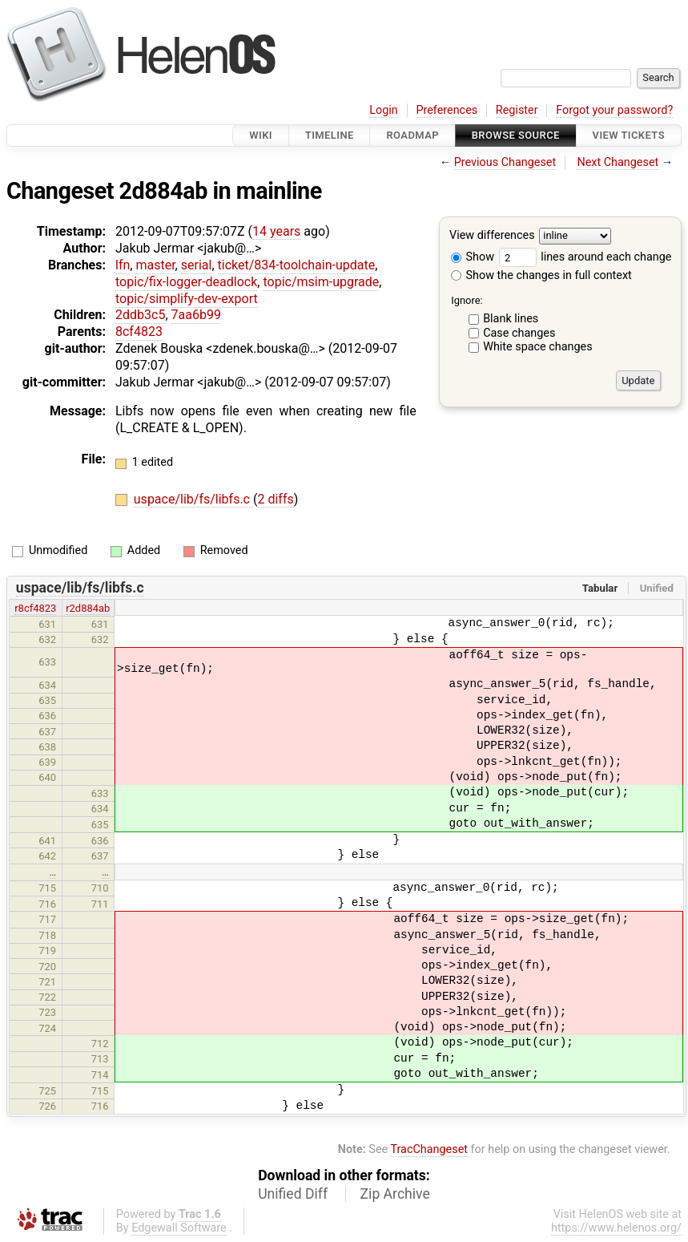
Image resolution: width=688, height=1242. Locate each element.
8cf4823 (139, 331)
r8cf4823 (35, 608)
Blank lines (510, 319)
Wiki (260, 135)
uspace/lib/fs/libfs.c (193, 499)
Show (472, 257)
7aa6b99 (196, 314)
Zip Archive (395, 1194)
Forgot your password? (614, 110)
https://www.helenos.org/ (616, 1228)
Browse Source (516, 135)
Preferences (446, 110)
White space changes (538, 347)
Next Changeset (617, 162)
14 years (276, 231)
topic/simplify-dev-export (186, 298)
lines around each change (585, 257)
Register (517, 110)
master (155, 265)
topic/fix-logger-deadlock (186, 281)
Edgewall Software (179, 1228)
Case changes (519, 333)
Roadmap (412, 135)
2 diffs (275, 499)
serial (196, 265)
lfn (122, 265)
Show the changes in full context (541, 275)
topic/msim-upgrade (321, 281)
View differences (492, 236)
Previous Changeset (505, 162)
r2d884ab (88, 608)
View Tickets (629, 135)
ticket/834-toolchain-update (297, 265)
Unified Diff (293, 1194)
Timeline (329, 135)
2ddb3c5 (140, 314)
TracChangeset (429, 1149)
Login (383, 110)
